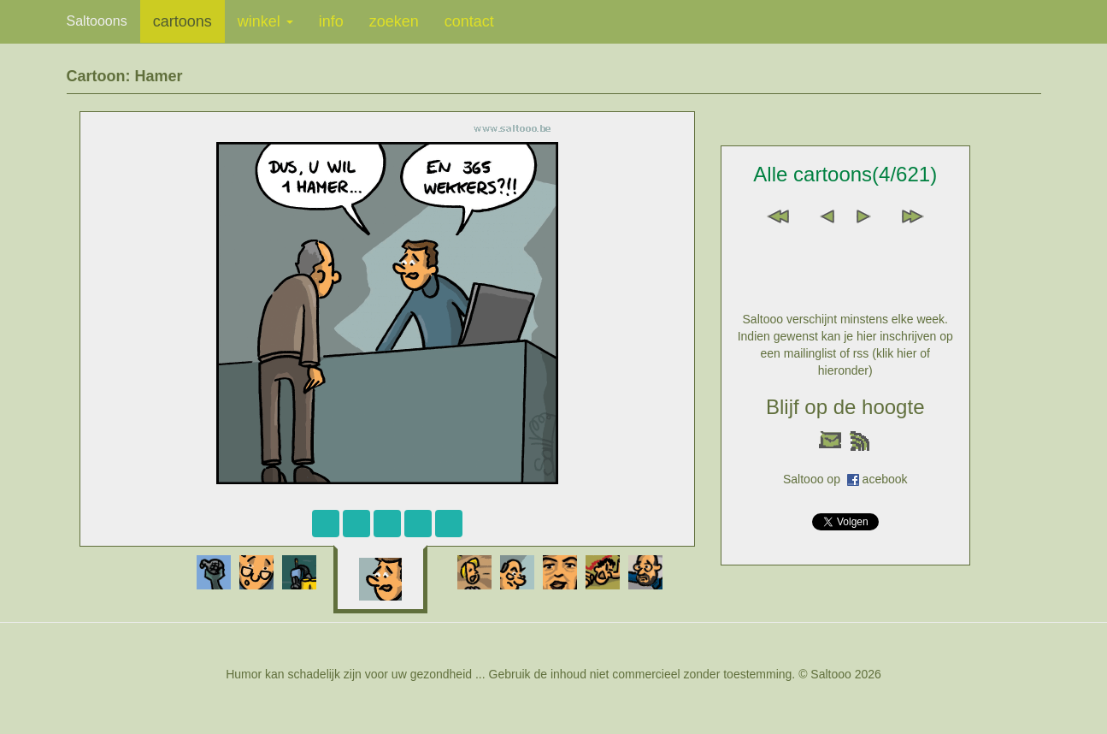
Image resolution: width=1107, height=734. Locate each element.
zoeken (394, 21)
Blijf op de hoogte (845, 406)
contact (469, 21)
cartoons (182, 21)
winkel (265, 21)
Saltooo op (815, 479)
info (331, 21)
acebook (885, 479)
